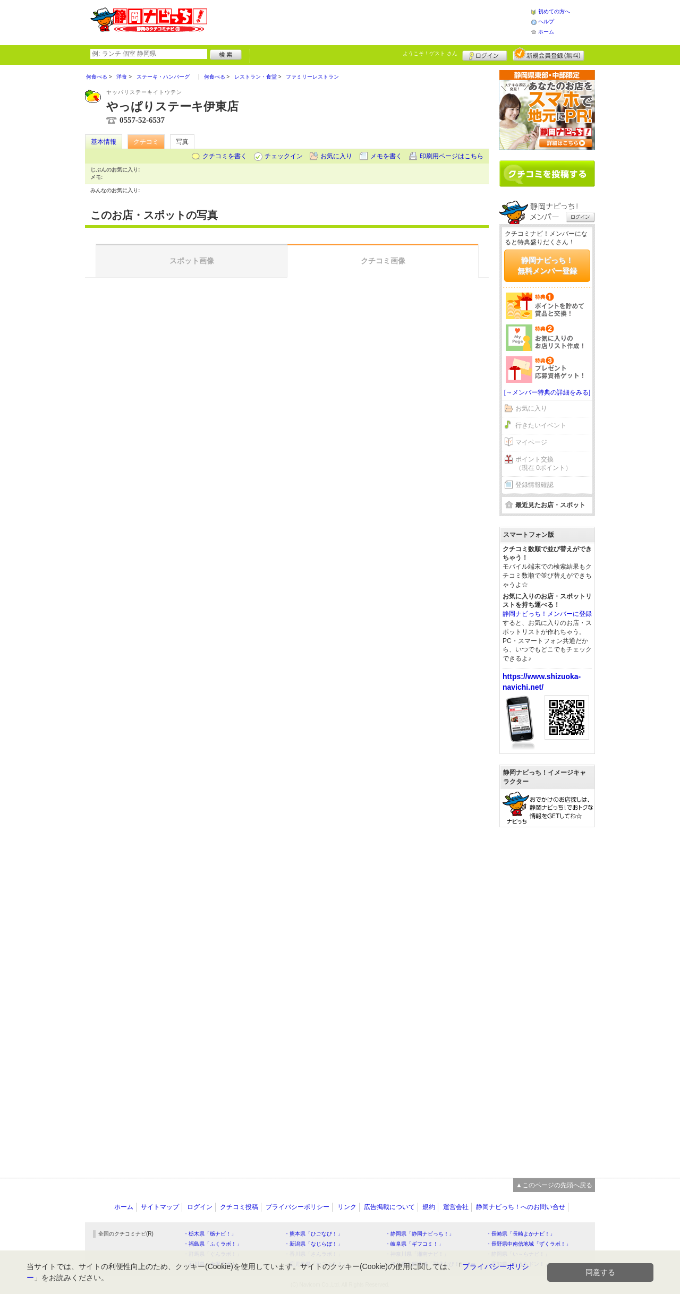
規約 (428, 1207)
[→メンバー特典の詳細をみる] (547, 392)
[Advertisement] (368, 21)
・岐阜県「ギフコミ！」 (414, 1244)
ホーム (546, 32)
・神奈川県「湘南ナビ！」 (417, 1254)
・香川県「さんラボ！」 (313, 1254)
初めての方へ (554, 11)
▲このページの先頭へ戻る (554, 1185)
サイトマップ (160, 1207)
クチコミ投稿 (239, 1207)
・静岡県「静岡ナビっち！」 (419, 1234)
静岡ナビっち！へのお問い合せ (520, 1207)
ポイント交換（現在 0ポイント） (543, 464)
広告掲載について (389, 1207)
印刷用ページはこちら (451, 156)
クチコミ (146, 141)
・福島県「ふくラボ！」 (212, 1244)
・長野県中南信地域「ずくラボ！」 (528, 1244)
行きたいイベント (540, 425)
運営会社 (456, 1207)
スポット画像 (191, 260)
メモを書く (386, 156)
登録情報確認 (534, 485)
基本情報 (103, 141)
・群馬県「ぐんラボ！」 (212, 1254)
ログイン (484, 54)
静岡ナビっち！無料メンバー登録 (547, 265)
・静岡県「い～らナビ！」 (518, 1254)
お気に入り (336, 156)
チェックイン (284, 156)
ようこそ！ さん (430, 53)
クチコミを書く (224, 156)
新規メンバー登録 (548, 54)
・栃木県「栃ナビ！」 (209, 1234)
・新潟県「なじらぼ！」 (313, 1244)
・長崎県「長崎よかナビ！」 (520, 1234)
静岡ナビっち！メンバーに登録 (547, 614)
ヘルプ (546, 21)
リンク (346, 1207)
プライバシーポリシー (297, 1207)
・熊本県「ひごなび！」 (313, 1234)
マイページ (531, 442)
